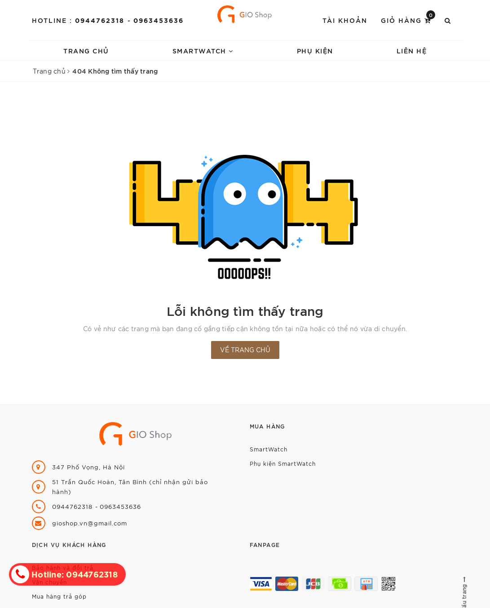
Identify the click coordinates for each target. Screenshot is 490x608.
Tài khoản (344, 20)
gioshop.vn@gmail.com (89, 523)
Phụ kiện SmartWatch (283, 463)
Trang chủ (86, 50)
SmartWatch (203, 50)
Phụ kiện (315, 50)
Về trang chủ (245, 350)
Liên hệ (412, 50)
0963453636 (158, 20)
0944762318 (101, 20)
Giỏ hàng (408, 19)
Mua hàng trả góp (59, 596)
